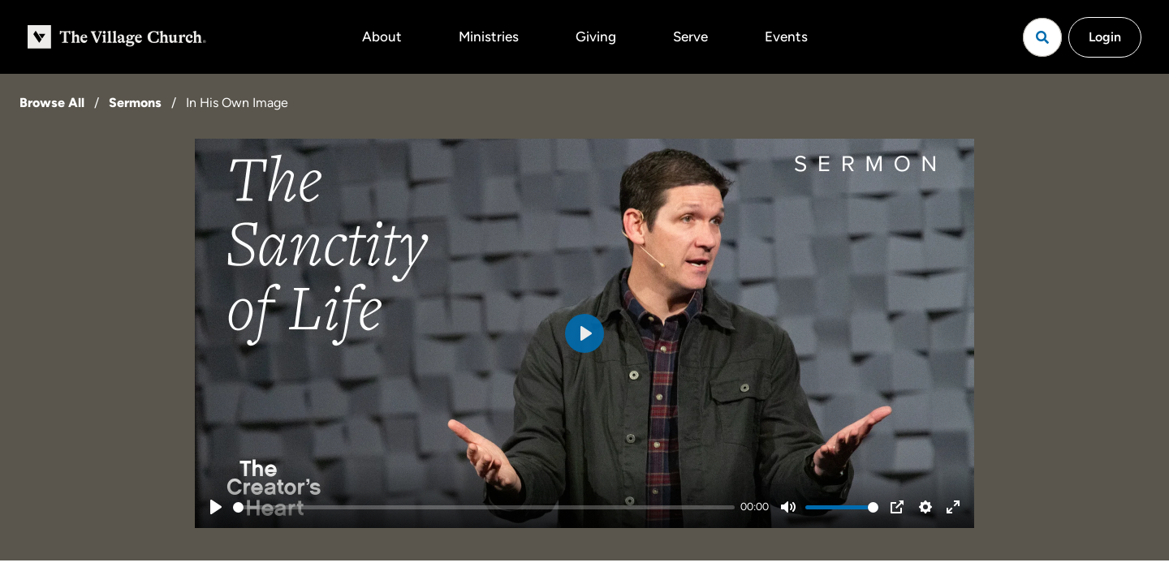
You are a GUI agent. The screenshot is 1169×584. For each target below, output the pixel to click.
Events (786, 36)
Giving (596, 36)
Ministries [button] (489, 36)
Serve (690, 36)
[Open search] (1042, 37)
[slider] (484, 507)
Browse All (51, 102)
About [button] (382, 36)
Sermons (135, 102)
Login (1105, 37)
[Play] (216, 507)
